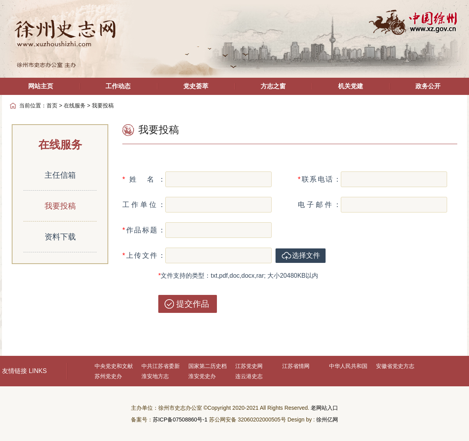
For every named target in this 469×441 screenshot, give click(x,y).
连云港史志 (249, 376)
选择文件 (306, 255)
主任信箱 (60, 175)
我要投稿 (60, 206)
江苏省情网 (296, 366)
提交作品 (192, 303)
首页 (52, 105)
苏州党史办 (108, 376)
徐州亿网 (327, 419)
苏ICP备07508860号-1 (180, 419)
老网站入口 (324, 408)
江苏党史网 (249, 366)
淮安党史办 (202, 376)
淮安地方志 (155, 376)
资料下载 (60, 236)
